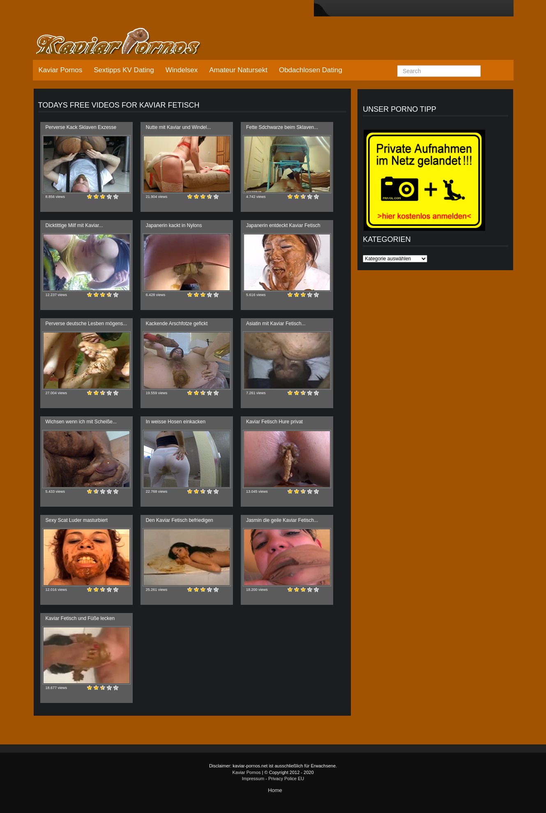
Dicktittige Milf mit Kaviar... (74, 225)
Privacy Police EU (286, 778)
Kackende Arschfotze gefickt (177, 323)
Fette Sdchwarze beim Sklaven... (282, 127)
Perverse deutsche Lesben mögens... (86, 323)
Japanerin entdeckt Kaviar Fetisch (283, 225)
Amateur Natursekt (238, 70)
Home (275, 790)
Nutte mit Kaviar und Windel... (178, 127)
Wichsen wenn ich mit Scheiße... (81, 422)
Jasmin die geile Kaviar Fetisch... (282, 520)
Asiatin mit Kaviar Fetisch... (276, 323)
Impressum (253, 778)
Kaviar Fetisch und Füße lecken (80, 618)
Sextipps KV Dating (124, 70)
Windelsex (182, 70)
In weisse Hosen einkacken (175, 422)
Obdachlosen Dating (310, 70)
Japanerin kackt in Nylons (174, 225)
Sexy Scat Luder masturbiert (77, 520)
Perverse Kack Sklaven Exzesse (81, 127)
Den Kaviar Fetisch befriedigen (179, 520)
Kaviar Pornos (61, 70)
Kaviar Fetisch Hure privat (274, 422)
